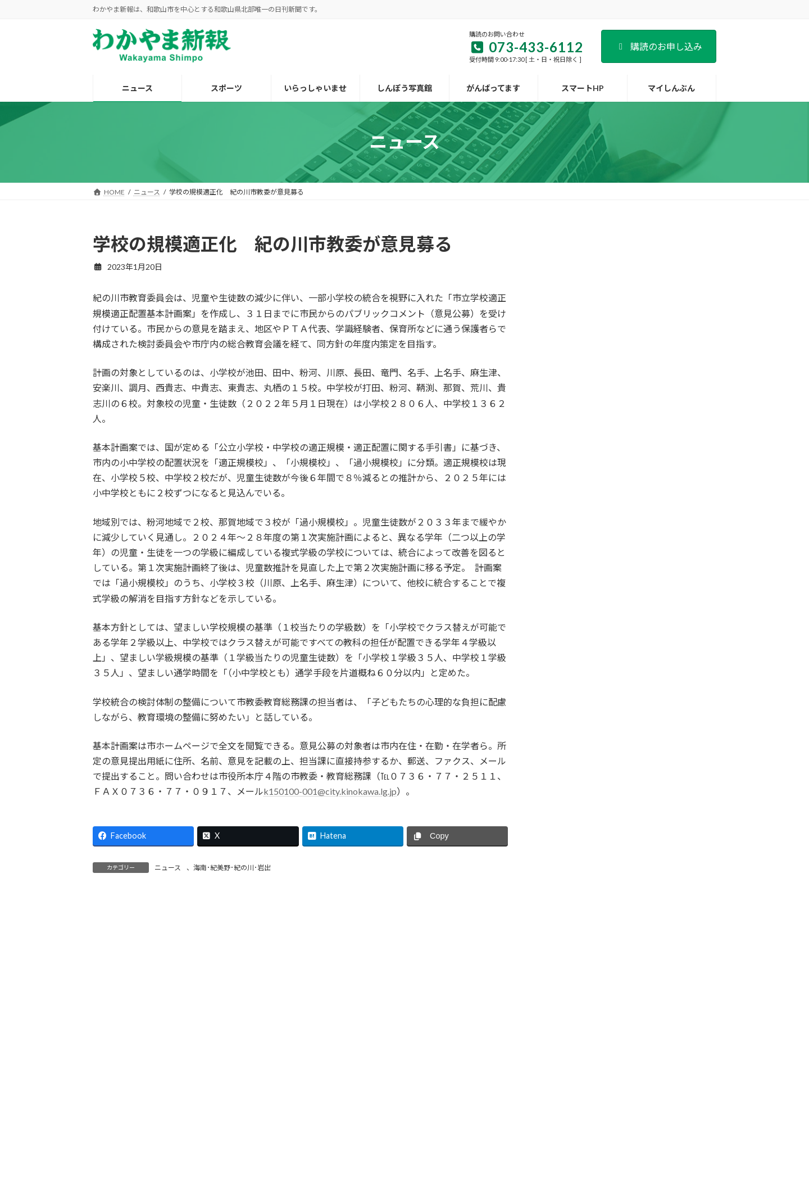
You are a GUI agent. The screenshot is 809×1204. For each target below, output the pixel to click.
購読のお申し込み (658, 46)
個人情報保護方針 (543, 1083)
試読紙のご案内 (318, 1083)
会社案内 (197, 1083)
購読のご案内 (253, 1083)
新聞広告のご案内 (391, 1083)
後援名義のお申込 (467, 1083)
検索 (688, 242)
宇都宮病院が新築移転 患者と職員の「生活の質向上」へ (665, 731)
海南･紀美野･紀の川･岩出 (232, 867)
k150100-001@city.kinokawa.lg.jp (330, 791)
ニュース (167, 867)
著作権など (608, 1083)
